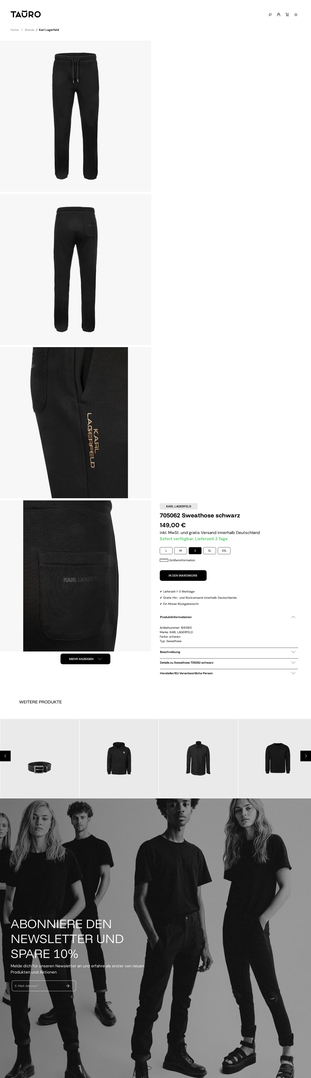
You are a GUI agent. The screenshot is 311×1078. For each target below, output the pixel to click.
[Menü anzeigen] (295, 15)
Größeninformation (177, 560)
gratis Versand (203, 532)
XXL (224, 551)
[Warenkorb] (286, 15)
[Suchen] (269, 15)
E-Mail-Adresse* (26, 986)
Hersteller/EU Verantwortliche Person (227, 673)
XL (209, 551)
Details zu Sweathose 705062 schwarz (227, 662)
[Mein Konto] (278, 15)
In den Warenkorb (183, 575)
